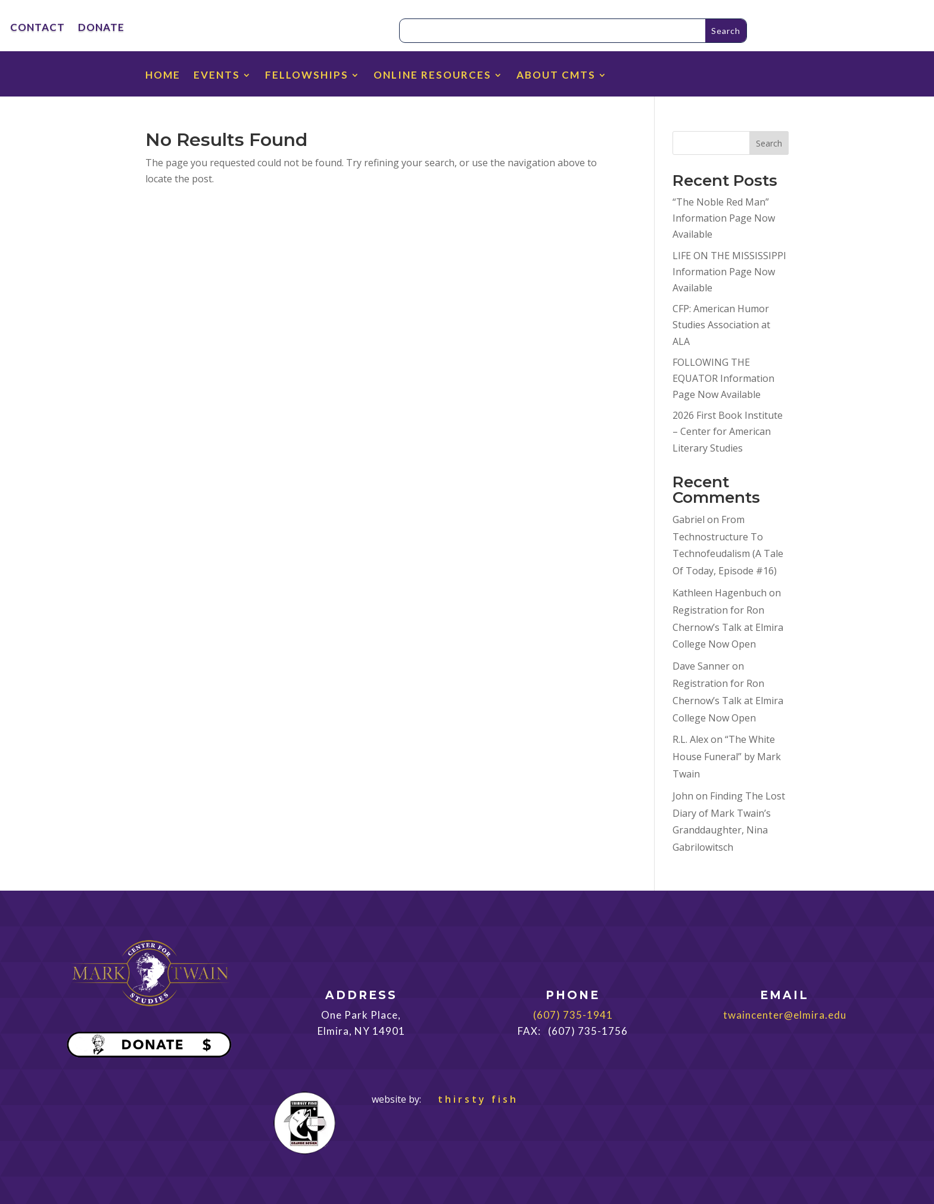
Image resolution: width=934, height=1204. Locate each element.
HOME (162, 76)
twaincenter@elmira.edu (784, 1015)
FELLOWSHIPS (306, 76)
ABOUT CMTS (556, 76)
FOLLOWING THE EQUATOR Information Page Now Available (723, 378)
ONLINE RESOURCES (432, 76)
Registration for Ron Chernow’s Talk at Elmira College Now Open (728, 627)
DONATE (101, 28)
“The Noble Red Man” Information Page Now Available (724, 218)
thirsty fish (471, 1099)
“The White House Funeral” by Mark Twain (727, 756)
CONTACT (37, 28)
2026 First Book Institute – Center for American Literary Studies (728, 431)
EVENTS (217, 76)
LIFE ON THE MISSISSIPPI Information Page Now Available (729, 271)
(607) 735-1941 (573, 1015)
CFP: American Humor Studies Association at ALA (721, 324)
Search (769, 143)
